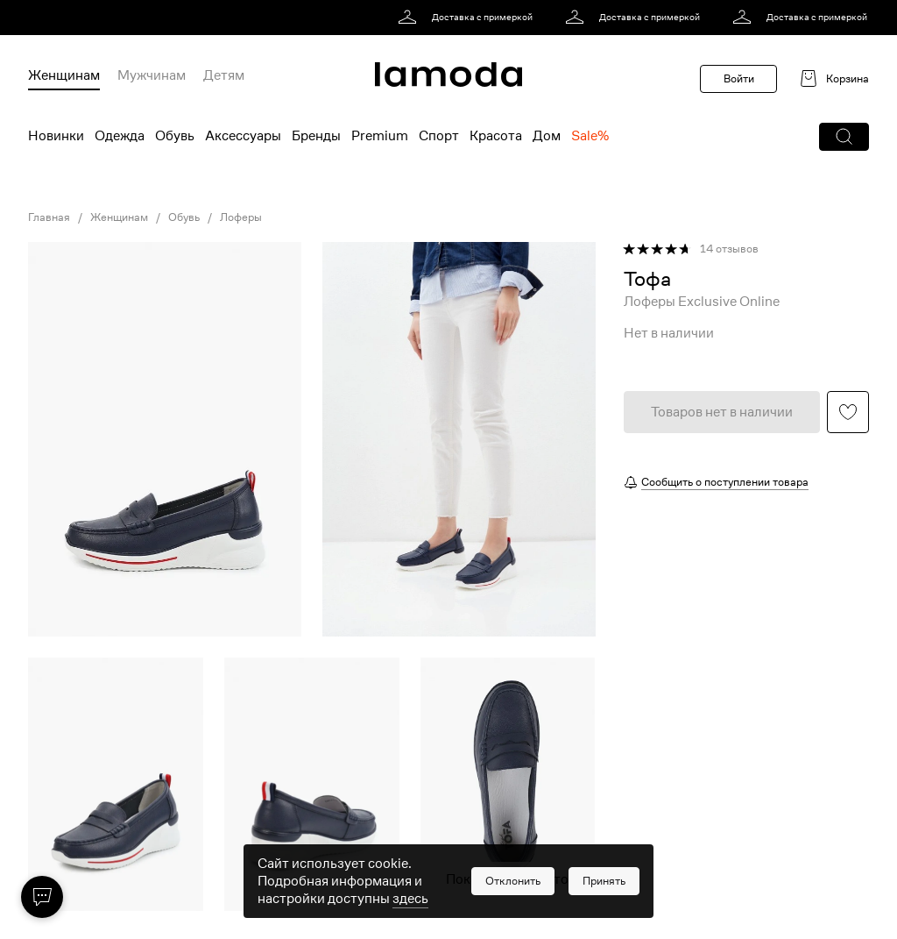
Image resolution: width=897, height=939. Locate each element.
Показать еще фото (507, 879)
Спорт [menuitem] (439, 136)
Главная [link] (49, 217)
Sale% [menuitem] (590, 136)
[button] (844, 137)
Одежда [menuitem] (120, 136)
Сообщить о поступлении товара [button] (725, 481)
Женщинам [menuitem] (64, 75)
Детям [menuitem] (223, 75)
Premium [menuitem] (379, 136)
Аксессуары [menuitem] (243, 136)
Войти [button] (739, 78)
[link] (468, 17)
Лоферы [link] (241, 217)
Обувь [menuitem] (174, 136)
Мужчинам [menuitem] (151, 75)
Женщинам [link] (119, 217)
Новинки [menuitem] (56, 136)
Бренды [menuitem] (316, 136)
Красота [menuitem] (496, 136)
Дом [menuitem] (547, 136)
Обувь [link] (184, 217)
